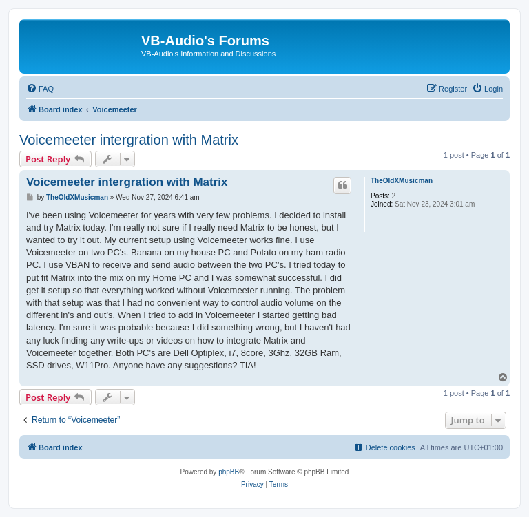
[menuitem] (40, 89)
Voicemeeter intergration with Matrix (128, 139)
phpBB (228, 472)
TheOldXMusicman (402, 180)
